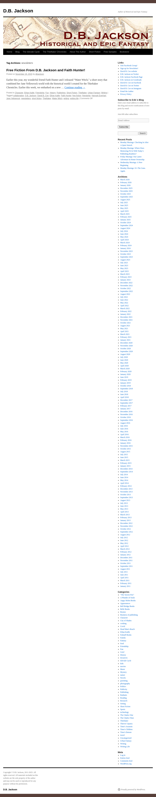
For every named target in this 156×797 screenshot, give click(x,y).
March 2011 (125, 580)
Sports (122, 709)
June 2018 (124, 394)
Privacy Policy (125, 94)
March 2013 (125, 515)
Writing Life (125, 746)
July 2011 (124, 572)
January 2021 (125, 340)
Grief (122, 652)
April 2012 (124, 546)
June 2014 (124, 477)
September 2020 (126, 351)
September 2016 (126, 420)
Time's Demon (125, 732)
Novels (123, 678)
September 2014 (126, 472)
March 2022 (125, 308)
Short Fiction (95, 52)
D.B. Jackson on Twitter (129, 74)
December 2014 (126, 469)
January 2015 (125, 466)
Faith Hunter (66, 95)
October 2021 (125, 323)
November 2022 (126, 285)
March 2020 (125, 368)
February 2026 (125, 182)
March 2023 (125, 274)
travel (122, 735)
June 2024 (124, 234)
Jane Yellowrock (13, 98)
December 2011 (126, 557)
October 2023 (125, 254)
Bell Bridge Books (127, 606)
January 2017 (125, 409)
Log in (122, 755)
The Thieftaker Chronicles (55, 52)
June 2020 (124, 360)
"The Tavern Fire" (127, 595)
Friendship (39, 93)
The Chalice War (126, 715)
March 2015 (125, 460)
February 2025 (125, 217)
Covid (122, 626)
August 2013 (125, 500)
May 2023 (124, 268)
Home (9, 52)
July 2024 (124, 231)
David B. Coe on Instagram (130, 88)
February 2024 (125, 245)
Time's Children (126, 729)
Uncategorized (125, 738)
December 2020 (126, 343)
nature (122, 675)
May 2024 (124, 237)
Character (19, 93)
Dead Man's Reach (127, 629)
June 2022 (124, 300)
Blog (17, 52)
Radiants (123, 695)
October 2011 (125, 563)
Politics (123, 686)
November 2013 (126, 492)
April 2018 (124, 397)
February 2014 (125, 486)
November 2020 (126, 346)
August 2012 (125, 535)
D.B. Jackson (18, 10)
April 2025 (124, 211)
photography (125, 683)
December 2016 (126, 411)
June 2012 (124, 540)
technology (124, 712)
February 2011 (125, 583)
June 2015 (124, 457)
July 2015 (124, 454)
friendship (86, 95)
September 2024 (126, 225)
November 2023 (126, 251)
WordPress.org (125, 764)
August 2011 (125, 569)
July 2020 (124, 357)
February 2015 (125, 463)
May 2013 (124, 509)
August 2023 (125, 260)
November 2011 (126, 560)
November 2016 (126, 414)
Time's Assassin (126, 726)
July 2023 (124, 263)
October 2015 (125, 449)
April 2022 (124, 305)
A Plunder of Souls (127, 598)
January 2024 (125, 248)
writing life (74, 98)
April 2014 (124, 483)
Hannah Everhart (99, 95)
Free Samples (110, 52)
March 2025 (125, 214)
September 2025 (126, 197)
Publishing (61, 93)
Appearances (125, 603)
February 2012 (125, 552)
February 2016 (125, 440)
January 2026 (125, 185)
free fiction (76, 95)
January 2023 (125, 280)
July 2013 (124, 503)
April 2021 (124, 331)
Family (123, 638)
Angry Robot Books (128, 600)
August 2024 (125, 228)
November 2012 (126, 526)
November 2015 (126, 446)
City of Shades (126, 620)
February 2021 (125, 337)
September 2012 (126, 532)
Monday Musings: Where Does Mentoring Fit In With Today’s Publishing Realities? (132, 151)
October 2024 (125, 222)
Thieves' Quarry (126, 724)
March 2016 (125, 437)
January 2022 (125, 314)
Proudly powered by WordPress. (133, 789)
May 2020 (124, 363)
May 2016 (124, 431)
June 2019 (124, 377)
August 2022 (125, 294)
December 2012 (126, 523)
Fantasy (123, 641)
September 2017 (126, 403)
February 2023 (125, 277)
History (53, 93)
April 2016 (124, 434)
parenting (124, 681)
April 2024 (124, 240)
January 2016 (125, 443)
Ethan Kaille (29, 93)
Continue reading (74, 87)
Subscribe (123, 127)
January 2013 (125, 520)
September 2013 (126, 497)
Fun (47, 93)
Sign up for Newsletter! (129, 68)
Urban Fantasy (94, 93)
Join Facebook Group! (128, 65)
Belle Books (125, 609)
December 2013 (126, 489)
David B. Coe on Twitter (129, 85)
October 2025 (125, 194)
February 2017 (125, 406)
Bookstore (124, 52)
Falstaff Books (125, 635)
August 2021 (125, 326)
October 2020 (125, 348)
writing (66, 98)
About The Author (78, 52)
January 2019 (125, 383)
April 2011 (124, 578)
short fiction (37, 98)
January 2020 (125, 374)
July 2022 (124, 297)
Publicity (123, 689)
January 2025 (125, 220)
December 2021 (126, 317)
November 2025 (126, 191)
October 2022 (125, 288)
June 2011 (124, 575)
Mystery (123, 672)
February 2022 (125, 311)
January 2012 (125, 555)
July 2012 (124, 537)
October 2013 (125, 494)
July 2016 (124, 426)
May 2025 (124, 208)
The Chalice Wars (127, 718)
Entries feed (125, 758)
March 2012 (125, 549)
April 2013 (124, 512)
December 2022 (126, 283)
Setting (123, 704)
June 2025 (124, 205)
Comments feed (126, 761)
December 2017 (126, 400)
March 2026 (125, 179)
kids (122, 663)
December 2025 (126, 188)
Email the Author (127, 91)
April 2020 (124, 366)
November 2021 (126, 320)
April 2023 (124, 271)
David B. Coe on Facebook (130, 83)
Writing (104, 93)
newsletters (26, 98)
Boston (123, 612)
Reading (123, 698)
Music (122, 669)
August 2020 (125, 354)
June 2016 (124, 429)
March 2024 (125, 242)
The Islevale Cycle (31, 52)
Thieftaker (82, 93)
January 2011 (125, 586)
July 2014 (124, 474)
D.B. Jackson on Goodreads (131, 80)
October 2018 (125, 386)
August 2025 (125, 200)
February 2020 (125, 371)
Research (123, 701)
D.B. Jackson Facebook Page (131, 77)
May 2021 (124, 328)
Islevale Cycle (125, 661)
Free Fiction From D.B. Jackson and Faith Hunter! (45, 70)
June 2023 (124, 265)
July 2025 (124, 202)
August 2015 (125, 452)
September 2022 (126, 291)
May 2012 (124, 543)
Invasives (124, 658)
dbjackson (39, 74)
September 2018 (126, 389)
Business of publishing (129, 615)
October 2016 (125, 417)
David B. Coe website (128, 71)
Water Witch (57, 98)
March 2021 (125, 334)
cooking (123, 623)
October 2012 (125, 529)
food (122, 643)
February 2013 (125, 517)
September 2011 (126, 566)
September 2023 (126, 257)
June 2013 (124, 506)
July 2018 (124, 391)
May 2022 (124, 303)
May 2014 (124, 480)
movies (123, 666)
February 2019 (125, 380)
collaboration (18, 95)
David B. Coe (43, 95)
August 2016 (125, 423)
